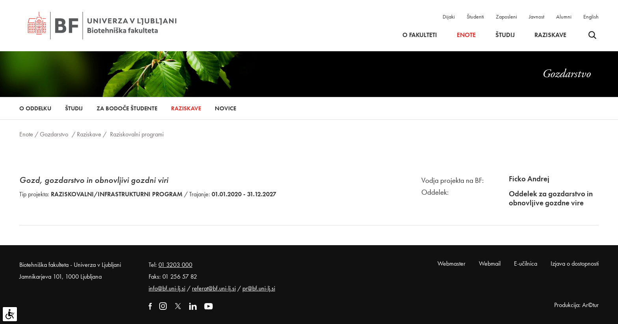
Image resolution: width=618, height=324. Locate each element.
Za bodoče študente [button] (127, 108)
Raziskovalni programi (137, 134)
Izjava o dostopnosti (575, 263)
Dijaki (449, 16)
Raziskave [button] (550, 35)
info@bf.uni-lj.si (167, 288)
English (591, 16)
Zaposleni (506, 16)
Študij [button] (505, 35)
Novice (225, 108)
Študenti (475, 16)
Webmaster (451, 263)
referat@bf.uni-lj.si (214, 288)
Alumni (563, 16)
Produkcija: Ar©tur (576, 305)
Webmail (490, 263)
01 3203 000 (175, 265)
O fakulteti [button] (419, 35)
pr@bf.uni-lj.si (258, 288)
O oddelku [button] (35, 108)
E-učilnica (525, 263)
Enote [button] (466, 35)
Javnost (536, 16)
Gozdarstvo (54, 134)
